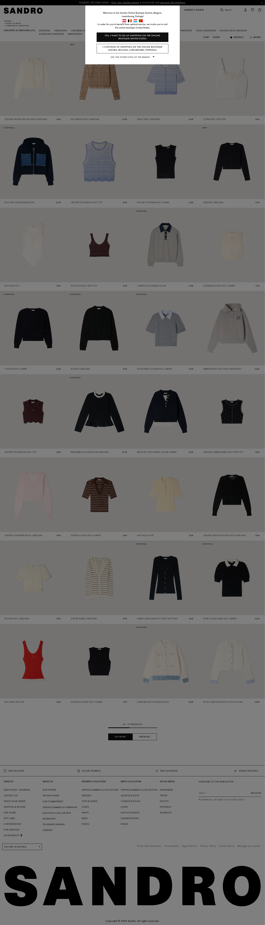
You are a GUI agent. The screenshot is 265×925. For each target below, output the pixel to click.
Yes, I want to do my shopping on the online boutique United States (132, 37)
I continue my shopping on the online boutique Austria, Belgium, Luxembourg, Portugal (132, 48)
